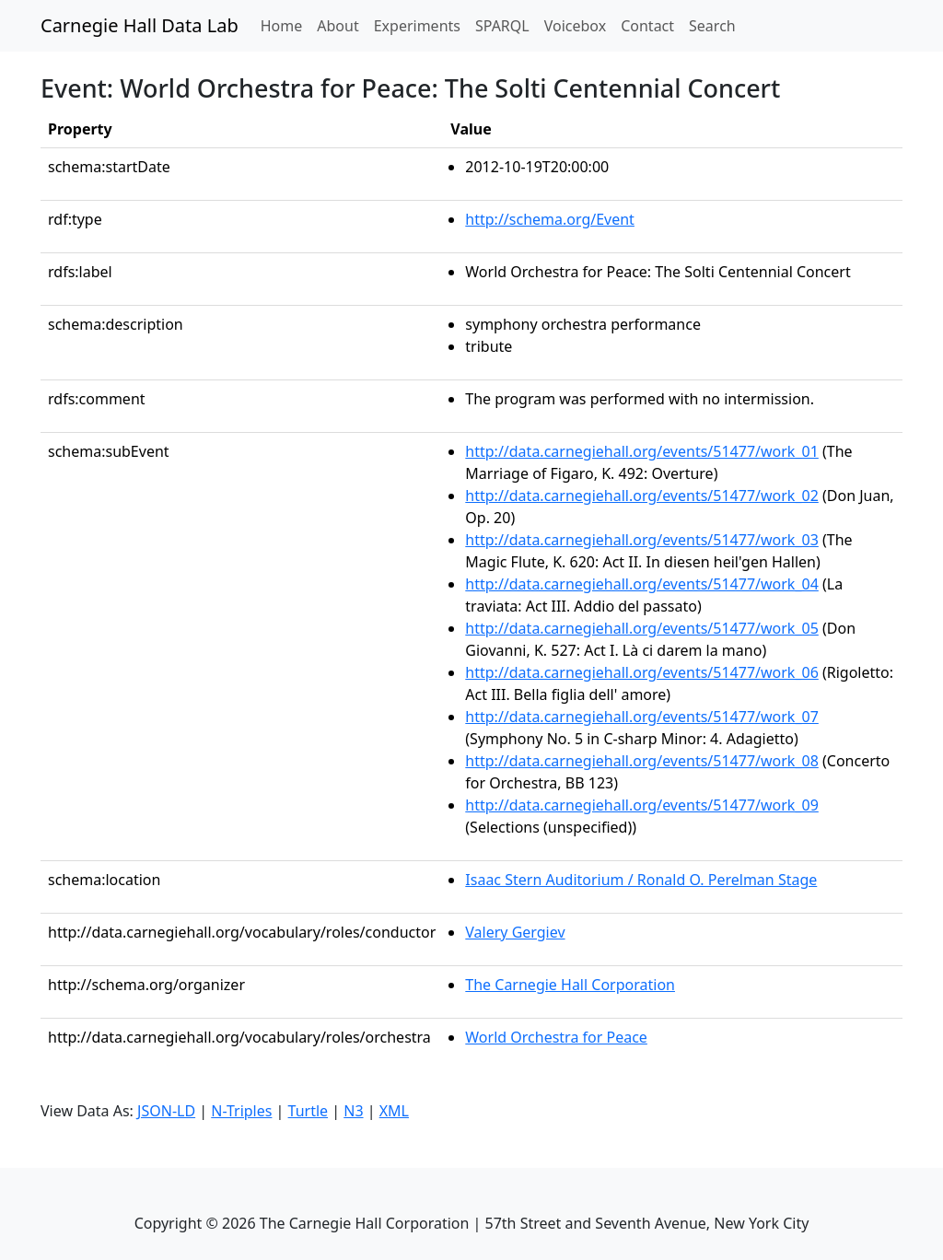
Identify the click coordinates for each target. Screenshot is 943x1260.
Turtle (308, 1111)
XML (394, 1111)
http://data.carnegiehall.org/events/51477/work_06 (642, 672)
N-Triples (241, 1111)
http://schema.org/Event (549, 219)
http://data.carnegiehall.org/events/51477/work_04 (642, 584)
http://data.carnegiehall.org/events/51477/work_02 (642, 495)
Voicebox (575, 26)
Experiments (417, 26)
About (337, 26)
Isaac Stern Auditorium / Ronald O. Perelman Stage (641, 879)
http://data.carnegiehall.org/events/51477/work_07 (642, 716)
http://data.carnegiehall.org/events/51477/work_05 (642, 628)
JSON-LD (166, 1111)
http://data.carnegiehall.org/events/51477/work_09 (642, 805)
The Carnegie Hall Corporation (570, 984)
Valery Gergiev (515, 932)
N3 (353, 1111)
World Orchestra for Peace (556, 1037)
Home (285, 25)
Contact (647, 26)
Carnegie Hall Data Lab (140, 25)
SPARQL (502, 26)
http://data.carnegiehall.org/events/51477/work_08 (642, 761)
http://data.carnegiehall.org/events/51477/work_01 (642, 451)
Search (712, 26)
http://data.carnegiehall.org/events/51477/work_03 (642, 540)
